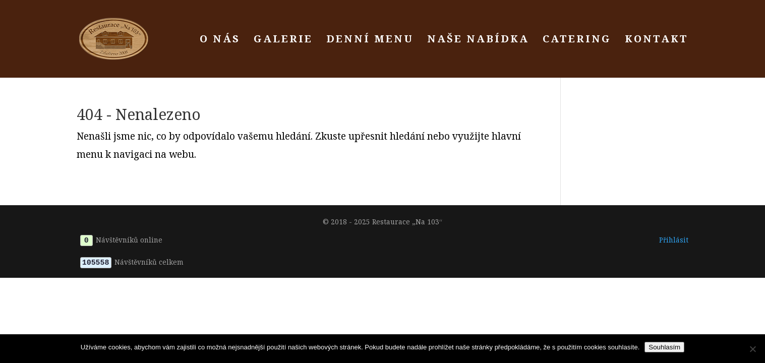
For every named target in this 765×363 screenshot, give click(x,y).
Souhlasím (664, 347)
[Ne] (752, 349)
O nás (220, 40)
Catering (577, 40)
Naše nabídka (478, 40)
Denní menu (370, 40)
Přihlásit (673, 240)
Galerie (283, 40)
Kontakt (656, 40)
